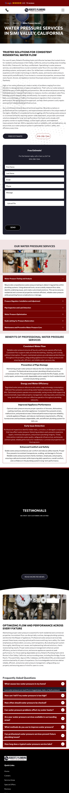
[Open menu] (62, 10)
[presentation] (13, 215)
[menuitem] (34, 751)
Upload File (11, 203)
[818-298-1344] (7, 11)
